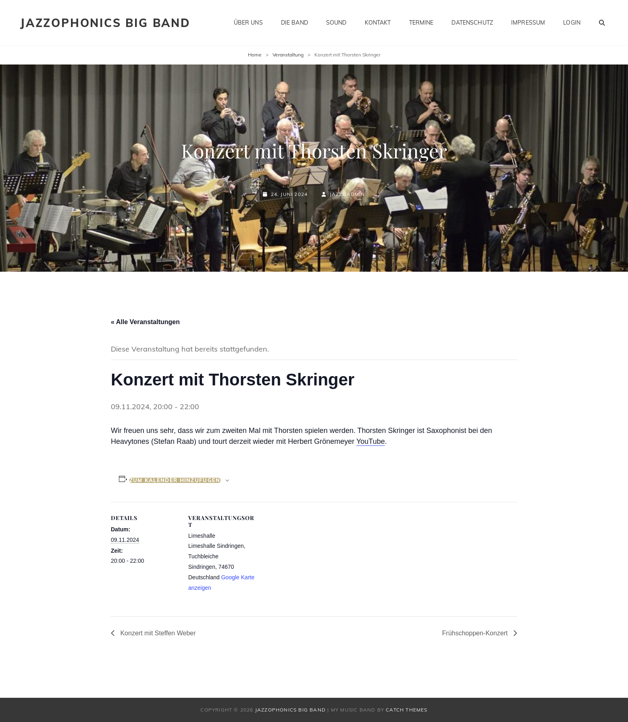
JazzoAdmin (347, 194)
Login (571, 22)
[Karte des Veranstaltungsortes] (308, 557)
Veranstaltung (288, 55)
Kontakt (378, 22)
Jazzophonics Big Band (105, 23)
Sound (336, 22)
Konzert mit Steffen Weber (157, 633)
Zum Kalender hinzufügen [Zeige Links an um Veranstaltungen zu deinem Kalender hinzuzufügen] (174, 480)
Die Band (294, 22)
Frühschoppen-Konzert (475, 633)
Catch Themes (406, 710)
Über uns (248, 22)
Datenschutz (472, 22)
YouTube (370, 441)
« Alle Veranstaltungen (145, 321)
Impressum (528, 22)
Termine (421, 22)
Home (255, 55)
